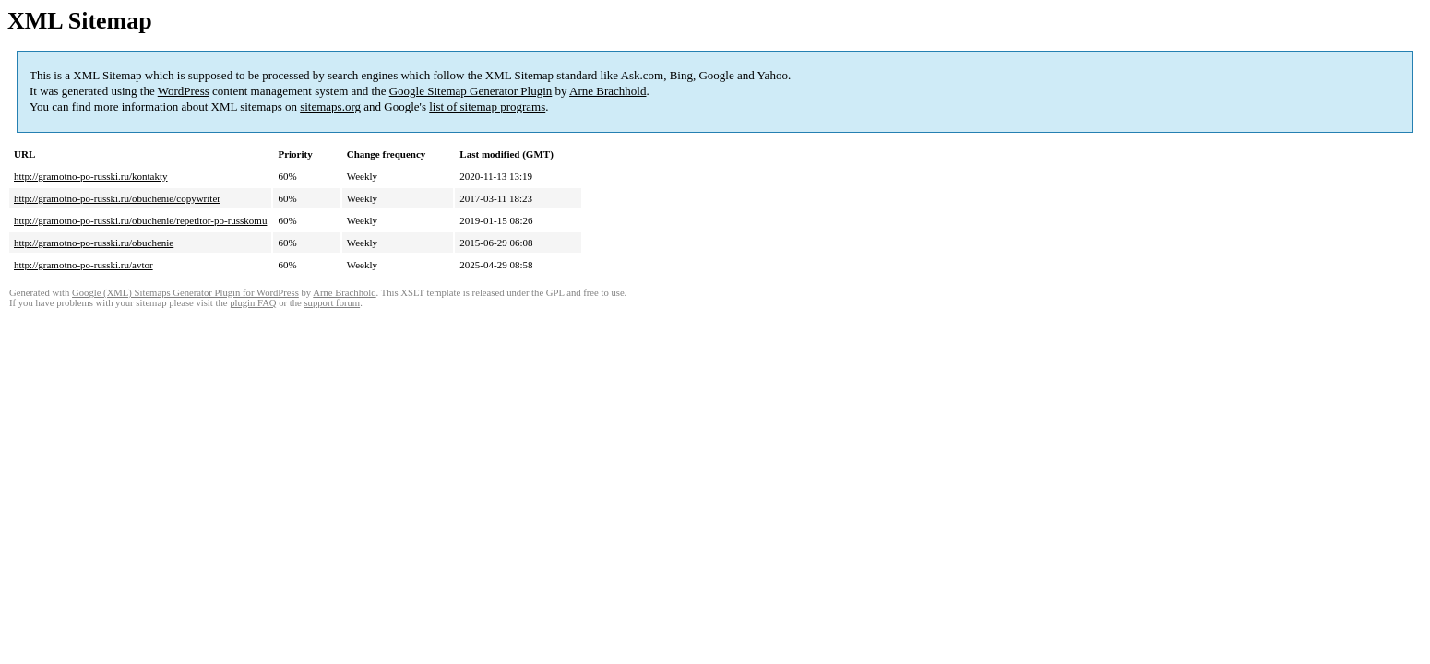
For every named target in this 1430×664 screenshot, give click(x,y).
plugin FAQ (253, 303)
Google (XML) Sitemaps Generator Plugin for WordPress (185, 293)
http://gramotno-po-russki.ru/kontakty (91, 176)
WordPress (183, 91)
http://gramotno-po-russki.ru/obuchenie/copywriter (117, 198)
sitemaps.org (330, 106)
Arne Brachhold (607, 91)
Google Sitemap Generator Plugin (471, 91)
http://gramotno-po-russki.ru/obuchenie (93, 242)
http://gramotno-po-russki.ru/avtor (83, 264)
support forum (332, 303)
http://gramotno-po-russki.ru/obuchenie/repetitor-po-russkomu (140, 220)
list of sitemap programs (487, 106)
